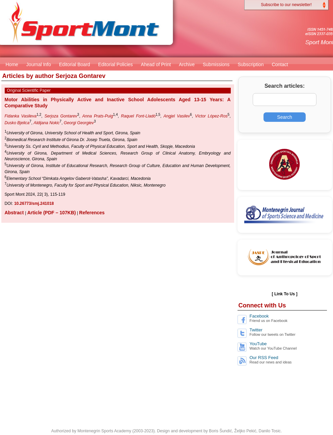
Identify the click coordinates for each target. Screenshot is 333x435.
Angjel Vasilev (176, 116)
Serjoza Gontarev (61, 116)
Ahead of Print (156, 64)
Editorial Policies (115, 64)
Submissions (216, 64)
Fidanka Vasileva (21, 116)
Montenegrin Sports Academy (104, 431)
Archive (187, 64)
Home (12, 64)
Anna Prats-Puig (97, 116)
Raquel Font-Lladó (138, 116)
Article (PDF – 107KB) (51, 212)
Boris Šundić (220, 431)
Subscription (250, 64)
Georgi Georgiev (79, 122)
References (92, 212)
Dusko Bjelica (17, 122)
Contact (280, 64)
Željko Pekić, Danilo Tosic (257, 431)
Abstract (15, 212)
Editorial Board (74, 64)
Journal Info (38, 64)
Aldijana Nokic (47, 122)
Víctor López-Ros (211, 116)
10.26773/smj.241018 (34, 203)
